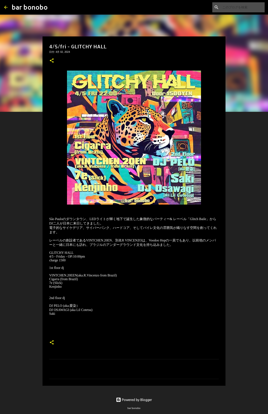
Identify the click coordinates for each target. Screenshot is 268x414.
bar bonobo (30, 7)
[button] (51, 61)
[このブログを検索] (243, 7)
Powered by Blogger (134, 400)
